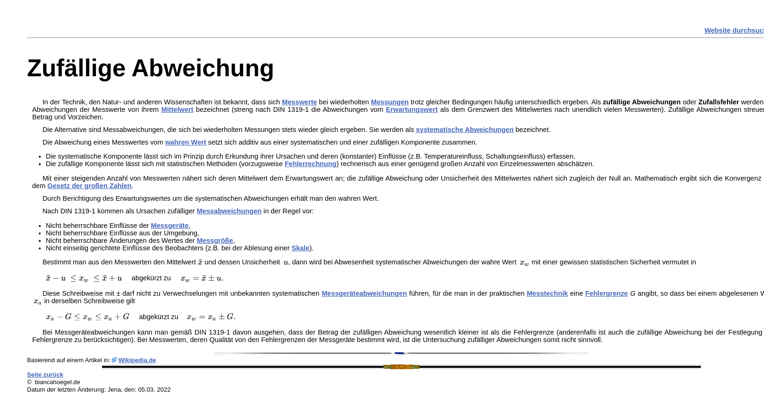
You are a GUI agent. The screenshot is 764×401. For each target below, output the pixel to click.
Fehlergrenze (606, 293)
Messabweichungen (229, 211)
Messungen (390, 102)
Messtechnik (547, 293)
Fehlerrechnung (310, 164)
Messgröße (215, 240)
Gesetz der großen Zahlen (89, 186)
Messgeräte (170, 225)
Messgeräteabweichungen (364, 293)
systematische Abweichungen (465, 129)
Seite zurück (45, 374)
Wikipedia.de (137, 360)
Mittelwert (177, 109)
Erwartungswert (412, 109)
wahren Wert (185, 142)
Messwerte (299, 102)
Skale (300, 248)
